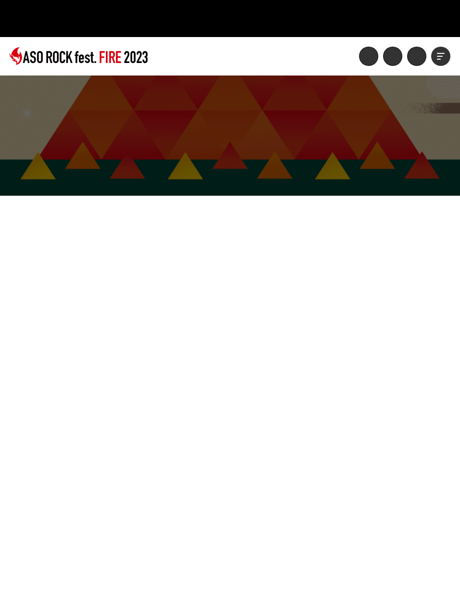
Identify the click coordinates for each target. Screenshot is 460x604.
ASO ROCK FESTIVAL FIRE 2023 (79, 56)
